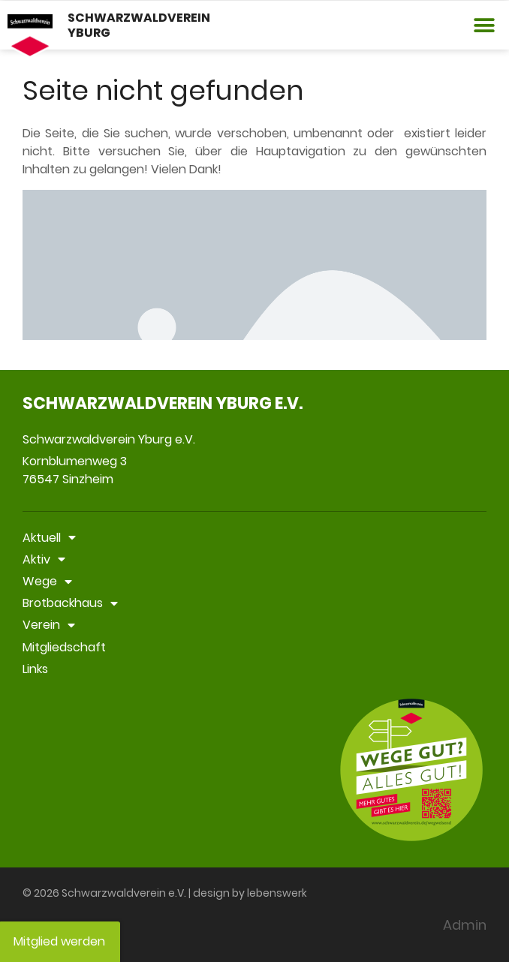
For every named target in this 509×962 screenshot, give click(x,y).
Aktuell (49, 538)
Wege (47, 581)
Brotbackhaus (70, 603)
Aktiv (44, 559)
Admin (464, 924)
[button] (484, 25)
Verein (49, 625)
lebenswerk (277, 892)
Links (35, 669)
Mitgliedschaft (64, 647)
